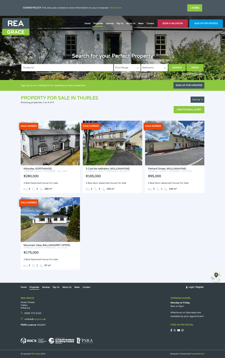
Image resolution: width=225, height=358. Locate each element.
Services (110, 23)
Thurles (28, 67)
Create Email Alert (188, 109)
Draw (195, 67)
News (140, 23)
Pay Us (120, 23)
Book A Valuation (173, 23)
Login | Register (196, 287)
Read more (116, 7)
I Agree (194, 7)
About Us (130, 23)
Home (87, 23)
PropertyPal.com (197, 354)
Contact (150, 23)
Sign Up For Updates (206, 23)
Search (177, 67)
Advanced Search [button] (193, 74)
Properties (98, 23)
